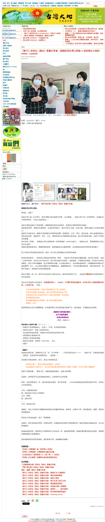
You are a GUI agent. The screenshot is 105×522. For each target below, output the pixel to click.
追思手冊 (30, 285)
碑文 (4, 53)
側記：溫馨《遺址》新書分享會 (33, 470)
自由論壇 (6, 75)
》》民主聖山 (24, 6)
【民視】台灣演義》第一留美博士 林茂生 (37, 449)
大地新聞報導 (33, 54)
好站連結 (6, 106)
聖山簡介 (6, 48)
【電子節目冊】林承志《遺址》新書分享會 (37, 467)
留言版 (5, 93)
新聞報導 (21, 3)
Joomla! (31, 521)
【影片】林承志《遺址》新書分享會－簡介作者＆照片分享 (43, 481)
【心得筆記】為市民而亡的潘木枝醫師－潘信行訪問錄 (84, 43)
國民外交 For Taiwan (10, 67)
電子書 (5, 96)
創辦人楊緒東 (7, 45)
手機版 (95, 6)
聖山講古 (6, 61)
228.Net (32, 6)
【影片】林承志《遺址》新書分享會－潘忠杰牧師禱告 (41, 475)
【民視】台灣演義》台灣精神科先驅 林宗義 (37, 452)
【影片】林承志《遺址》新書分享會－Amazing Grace (42, 494)
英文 (8, 3)
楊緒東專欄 (6, 56)
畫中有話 (6, 59)
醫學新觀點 (6, 72)
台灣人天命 (6, 6)
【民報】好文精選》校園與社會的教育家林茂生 (39, 457)
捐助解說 (35, 3)
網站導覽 (67, 6)
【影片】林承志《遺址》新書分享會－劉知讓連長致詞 (41, 483)
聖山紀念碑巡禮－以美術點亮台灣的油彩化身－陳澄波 (84, 29)
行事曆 (41, 3)
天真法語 (6, 101)
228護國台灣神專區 (61, 3)
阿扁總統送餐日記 (9, 77)
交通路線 (53, 6)
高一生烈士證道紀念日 (9, 38)
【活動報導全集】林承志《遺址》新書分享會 (38, 464)
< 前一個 (57, 513)
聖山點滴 (6, 51)
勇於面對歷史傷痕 (29, 29)
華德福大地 (15, 6)
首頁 (4, 3)
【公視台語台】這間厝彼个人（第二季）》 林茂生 (40, 455)
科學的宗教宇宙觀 (9, 99)
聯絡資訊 (60, 6)
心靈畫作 (6, 64)
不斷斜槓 (88, 274)
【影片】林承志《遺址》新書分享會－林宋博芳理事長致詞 (43, 492)
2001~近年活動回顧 (9, 104)
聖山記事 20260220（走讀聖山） (35, 40)
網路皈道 (6, 90)
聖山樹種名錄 (44, 6)
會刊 (4, 82)
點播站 (5, 85)
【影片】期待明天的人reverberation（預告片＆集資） (42, 33)
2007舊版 (75, 6)
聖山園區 (14, 3)
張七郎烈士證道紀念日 (9, 30)
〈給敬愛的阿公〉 (49, 282)
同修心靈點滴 (7, 80)
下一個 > (68, 513)
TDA (37, 6)
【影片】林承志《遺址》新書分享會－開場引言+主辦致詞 (43, 473)
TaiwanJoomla (68, 521)
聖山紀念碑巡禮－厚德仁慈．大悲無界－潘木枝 (82, 37)
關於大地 (6, 43)
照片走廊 (28, 3)
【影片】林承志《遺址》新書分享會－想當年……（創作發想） (45, 489)
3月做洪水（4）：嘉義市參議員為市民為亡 (80, 31)
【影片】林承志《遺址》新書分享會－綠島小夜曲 (40, 478)
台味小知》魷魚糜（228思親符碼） (35, 31)
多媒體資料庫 (49, 3)
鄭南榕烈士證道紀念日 (9, 34)
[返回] (25, 516)
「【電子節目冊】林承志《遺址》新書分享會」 (56, 204)
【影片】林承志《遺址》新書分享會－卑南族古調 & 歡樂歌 (43, 486)
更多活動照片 (72, 115)
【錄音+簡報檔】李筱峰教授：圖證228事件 (38, 36)
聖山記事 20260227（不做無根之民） (36, 38)
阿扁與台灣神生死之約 (76, 3)
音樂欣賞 (6, 88)
